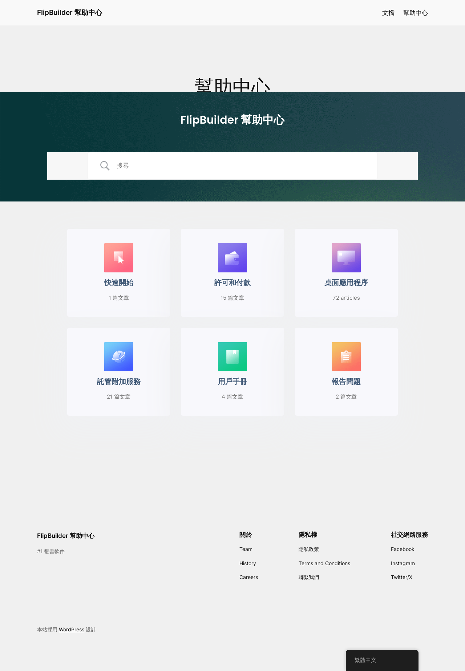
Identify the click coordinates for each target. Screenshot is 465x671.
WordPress (71, 629)
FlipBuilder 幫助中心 (69, 12)
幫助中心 (415, 12)
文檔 (388, 12)
